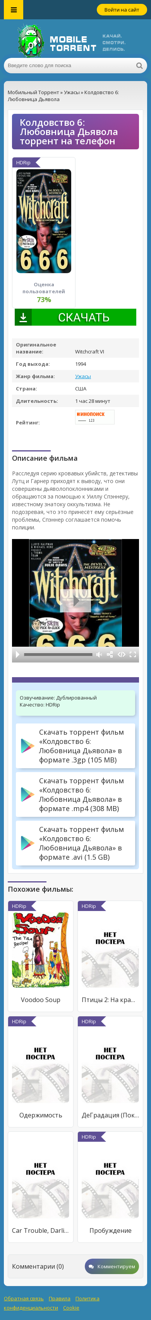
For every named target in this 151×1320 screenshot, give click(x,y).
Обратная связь (24, 1298)
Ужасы (83, 376)
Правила (59, 1298)
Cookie (71, 1307)
